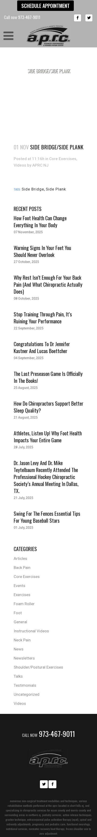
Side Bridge (33, 189)
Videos (20, 165)
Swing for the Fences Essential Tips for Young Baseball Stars (47, 517)
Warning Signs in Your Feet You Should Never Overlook (42, 251)
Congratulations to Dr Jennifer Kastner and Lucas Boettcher (42, 347)
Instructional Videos (31, 631)
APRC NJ (40, 165)
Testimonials (25, 685)
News (18, 649)
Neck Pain (22, 640)
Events (19, 585)
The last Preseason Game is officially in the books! (48, 377)
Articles (20, 558)
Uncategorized (26, 694)
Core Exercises (62, 158)
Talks (18, 676)
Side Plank (56, 189)
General (20, 622)
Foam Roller (24, 603)
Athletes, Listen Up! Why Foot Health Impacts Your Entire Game (48, 436)
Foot (18, 613)
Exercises (22, 594)
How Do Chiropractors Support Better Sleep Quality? (48, 407)
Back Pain (22, 567)
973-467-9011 (48, 733)
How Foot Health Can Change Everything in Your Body (40, 221)
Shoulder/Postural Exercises (38, 667)
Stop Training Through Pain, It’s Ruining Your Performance (43, 317)
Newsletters (24, 658)
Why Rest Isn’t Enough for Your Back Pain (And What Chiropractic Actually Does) (48, 284)
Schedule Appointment (45, 5)
